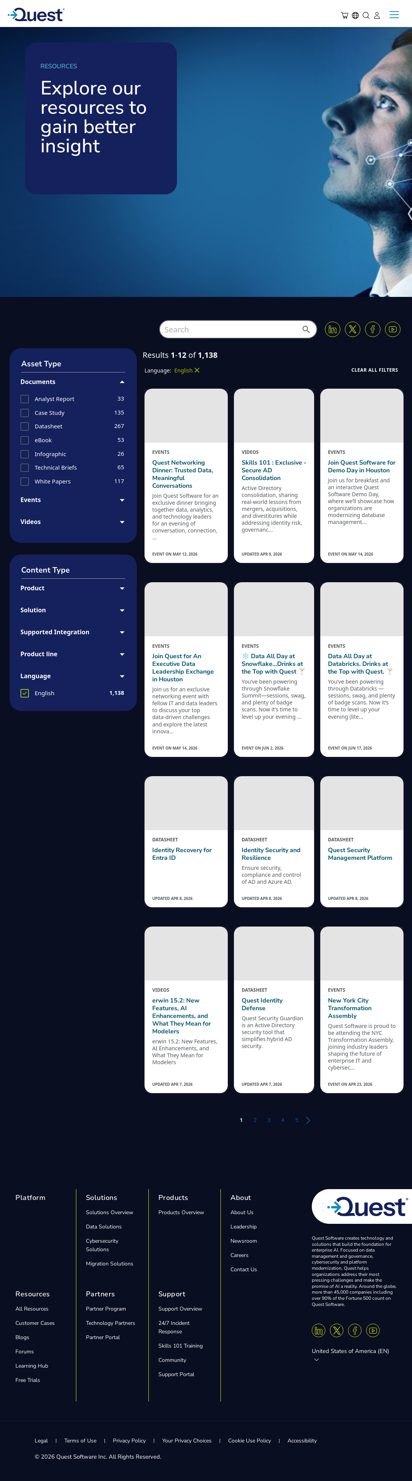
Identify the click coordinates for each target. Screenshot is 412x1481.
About (240, 1197)
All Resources (32, 1309)
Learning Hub (31, 1366)
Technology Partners (110, 1323)
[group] (73, 399)
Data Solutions (104, 1226)
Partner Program (106, 1309)
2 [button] (255, 1120)
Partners (100, 1294)
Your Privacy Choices (187, 1440)
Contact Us (243, 1269)
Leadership (243, 1226)
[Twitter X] (352, 329)
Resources (32, 1294)
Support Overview (180, 1309)
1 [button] (241, 1120)
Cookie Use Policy (249, 1440)
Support (172, 1294)
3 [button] (269, 1120)
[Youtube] (392, 329)
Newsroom (243, 1241)
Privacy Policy (129, 1440)
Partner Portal (103, 1337)
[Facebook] (372, 329)
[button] (305, 331)
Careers (239, 1255)
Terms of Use (80, 1440)
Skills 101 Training (180, 1346)
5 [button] (296, 1120)
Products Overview (181, 1212)
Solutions (102, 1197)
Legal (41, 1440)
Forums (24, 1351)
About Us (242, 1212)
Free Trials (27, 1380)
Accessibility (302, 1440)
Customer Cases (35, 1323)
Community (172, 1360)
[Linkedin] (332, 329)
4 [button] (282, 1120)
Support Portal (176, 1374)
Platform (30, 1197)
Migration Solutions (109, 1263)
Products (173, 1197)
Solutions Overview (109, 1212)
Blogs (22, 1337)
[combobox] (238, 329)
